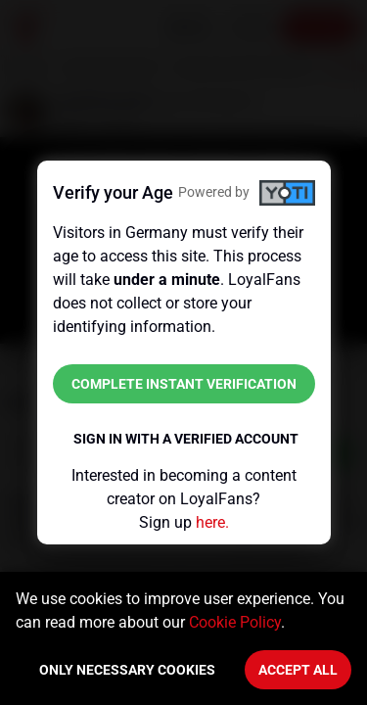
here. (212, 522)
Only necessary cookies (127, 670)
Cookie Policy (235, 622)
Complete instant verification (184, 384)
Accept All (298, 670)
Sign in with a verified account (185, 438)
